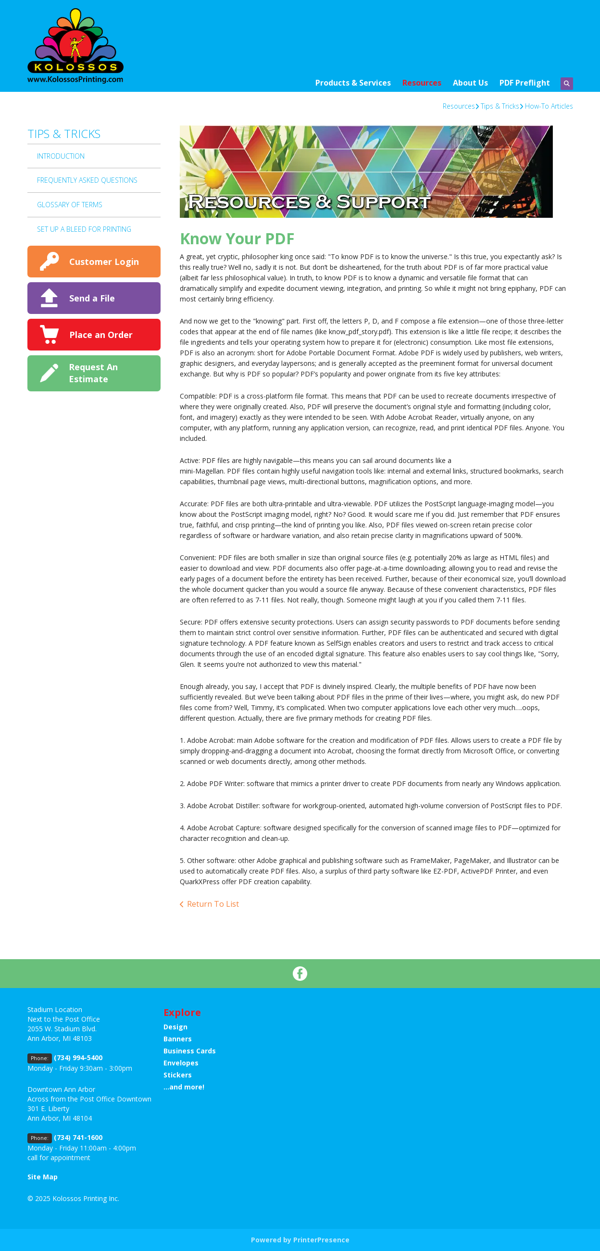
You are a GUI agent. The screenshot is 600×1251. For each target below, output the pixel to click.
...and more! (183, 1086)
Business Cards (189, 1050)
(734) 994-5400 (78, 1057)
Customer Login (104, 261)
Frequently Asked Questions (87, 180)
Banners (177, 1038)
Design (175, 1026)
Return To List (213, 904)
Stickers (177, 1074)
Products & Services (353, 82)
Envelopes (181, 1062)
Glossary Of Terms (69, 204)
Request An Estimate (93, 373)
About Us (470, 82)
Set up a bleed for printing (84, 229)
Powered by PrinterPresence (300, 1239)
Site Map (42, 1176)
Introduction (61, 156)
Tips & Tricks (500, 106)
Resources (421, 82)
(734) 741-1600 (78, 1137)
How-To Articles (549, 106)
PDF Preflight (525, 82)
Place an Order (101, 334)
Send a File (92, 298)
